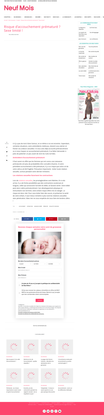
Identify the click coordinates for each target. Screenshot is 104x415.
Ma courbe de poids (94, 51)
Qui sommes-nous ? (34, 403)
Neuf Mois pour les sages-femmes (13, 1)
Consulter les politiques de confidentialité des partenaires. (31, 314)
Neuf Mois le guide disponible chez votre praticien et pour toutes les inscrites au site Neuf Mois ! (88, 122)
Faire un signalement (67, 403)
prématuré (45, 206)
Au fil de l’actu (93, 27)
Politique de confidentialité (45, 404)
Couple (18, 20)
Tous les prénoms (93, 46)
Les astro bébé (82, 71)
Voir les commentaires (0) (39, 325)
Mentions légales (56, 403)
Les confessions (94, 39)
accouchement (22, 206)
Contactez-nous (45, 403)
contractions (30, 206)
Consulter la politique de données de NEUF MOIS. (29, 312)
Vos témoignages (94, 32)
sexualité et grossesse (54, 206)
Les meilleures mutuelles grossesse (47, 1)
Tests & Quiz (82, 76)
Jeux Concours (82, 39)
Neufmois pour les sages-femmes (63, 404)
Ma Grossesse (12, 20)
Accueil (5, 20)
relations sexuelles (25, 180)
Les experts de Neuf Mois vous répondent (83, 34)
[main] (52, 210)
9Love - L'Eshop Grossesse (29, 1)
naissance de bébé (38, 206)
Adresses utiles (32, 404)
